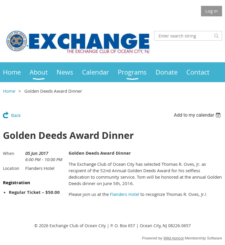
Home (9, 91)
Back (16, 115)
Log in (211, 11)
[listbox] (198, 115)
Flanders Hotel (124, 194)
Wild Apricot (173, 238)
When (8, 153)
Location (11, 168)
